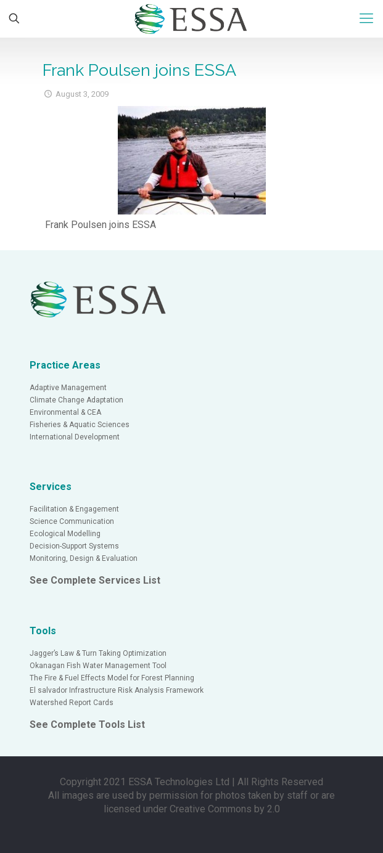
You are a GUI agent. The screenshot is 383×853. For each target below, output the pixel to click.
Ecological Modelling (65, 533)
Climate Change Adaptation (76, 400)
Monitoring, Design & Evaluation (84, 558)
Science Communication (72, 521)
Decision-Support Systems (74, 546)
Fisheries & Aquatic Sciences (80, 424)
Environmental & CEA (65, 412)
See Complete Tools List (87, 724)
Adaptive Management (68, 387)
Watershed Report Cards (71, 702)
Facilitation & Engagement (74, 509)
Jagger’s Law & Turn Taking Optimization (98, 653)
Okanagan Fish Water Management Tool (98, 665)
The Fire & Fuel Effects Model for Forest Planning (112, 678)
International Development (75, 437)
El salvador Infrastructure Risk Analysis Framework (117, 690)
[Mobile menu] (366, 18)
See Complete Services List (95, 580)
